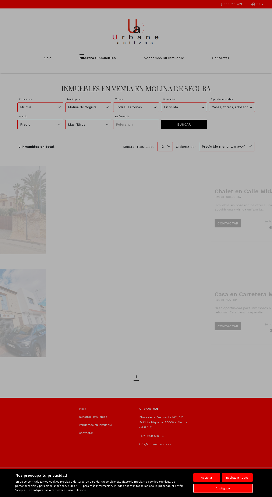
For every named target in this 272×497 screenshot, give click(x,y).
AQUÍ (79, 485)
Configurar (223, 488)
